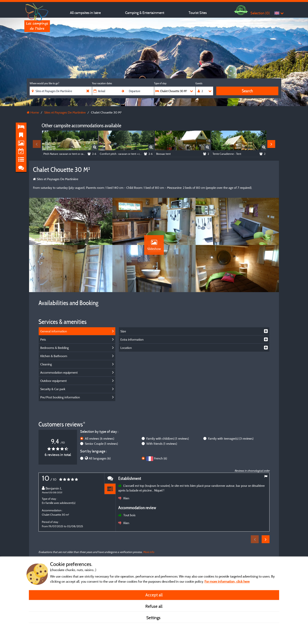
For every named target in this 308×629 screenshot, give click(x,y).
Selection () (260, 13)
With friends (161, 444)
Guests (198, 83)
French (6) (160, 458)
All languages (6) (100, 458)
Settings (153, 617)
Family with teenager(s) (230, 438)
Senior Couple (101, 444)
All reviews (99, 438)
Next (271, 144)
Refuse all (153, 606)
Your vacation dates (102, 83)
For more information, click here (227, 581)
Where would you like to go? (44, 83)
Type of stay (160, 83)
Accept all (154, 594)
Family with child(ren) (167, 438)
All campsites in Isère (85, 12)
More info (148, 552)
